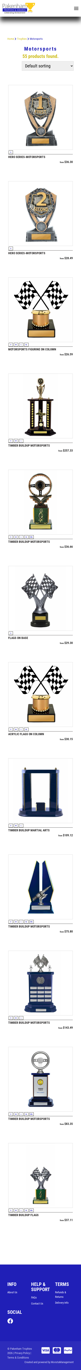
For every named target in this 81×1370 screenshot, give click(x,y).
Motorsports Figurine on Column (32, 349)
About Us (12, 1292)
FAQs (34, 1297)
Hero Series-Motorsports (26, 157)
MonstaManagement (62, 1362)
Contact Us (37, 1303)
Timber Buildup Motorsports (29, 445)
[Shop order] (48, 66)
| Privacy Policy (21, 1353)
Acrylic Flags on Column (26, 734)
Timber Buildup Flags (23, 1215)
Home (10, 38)
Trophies (22, 38)
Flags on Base (18, 638)
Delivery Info (62, 1302)
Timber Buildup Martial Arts (29, 830)
